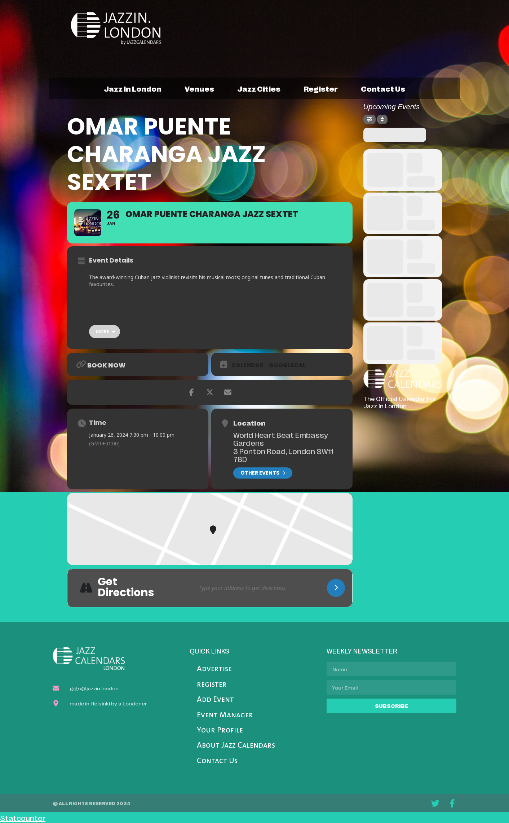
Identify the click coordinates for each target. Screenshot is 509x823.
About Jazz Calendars (236, 745)
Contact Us (217, 761)
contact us (383, 88)
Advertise (214, 669)
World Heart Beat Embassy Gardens (280, 438)
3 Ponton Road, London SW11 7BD (283, 454)
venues (199, 88)
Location (249, 422)
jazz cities (258, 88)
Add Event (215, 700)
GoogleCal (287, 365)
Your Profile (220, 730)
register (321, 88)
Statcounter (22, 817)
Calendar (247, 365)
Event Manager (225, 715)
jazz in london (132, 88)
